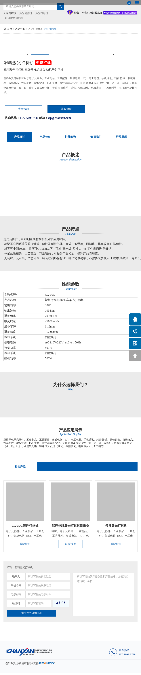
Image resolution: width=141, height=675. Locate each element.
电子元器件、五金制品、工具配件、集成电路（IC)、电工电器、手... (25, 537)
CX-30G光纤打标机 (25, 527)
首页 (9, 29)
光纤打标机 (49, 29)
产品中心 (20, 29)
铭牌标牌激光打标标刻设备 (71, 527)
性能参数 (70, 137)
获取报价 (46, 109)
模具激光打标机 (115, 527)
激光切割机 (25, 13)
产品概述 (19, 137)
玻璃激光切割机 (14, 18)
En (129, 3)
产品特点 (45, 137)
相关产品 (20, 467)
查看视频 (16, 109)
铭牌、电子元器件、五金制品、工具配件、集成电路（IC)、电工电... (70, 537)
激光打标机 (41, 13)
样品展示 (121, 137)
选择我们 (96, 137)
